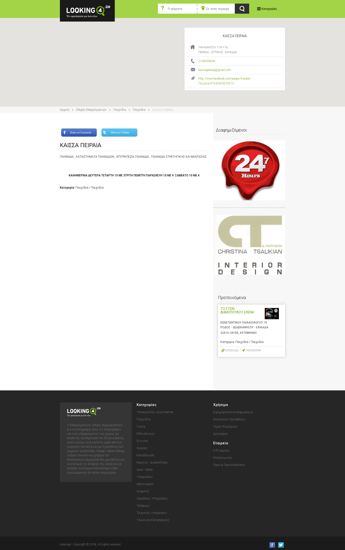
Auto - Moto (145, 469)
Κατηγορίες (269, 9)
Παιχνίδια (119, 109)
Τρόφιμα (143, 505)
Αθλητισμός (145, 484)
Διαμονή (143, 491)
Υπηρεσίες (145, 477)
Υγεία (141, 426)
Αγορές (142, 448)
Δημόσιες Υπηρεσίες (152, 498)
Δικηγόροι (220, 433)
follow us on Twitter (280, 545)
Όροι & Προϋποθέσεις (229, 465)
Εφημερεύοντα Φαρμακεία (233, 412)
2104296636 (206, 61)
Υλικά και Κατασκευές (153, 520)
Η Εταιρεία (221, 450)
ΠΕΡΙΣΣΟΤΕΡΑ (253, 350)
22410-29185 (229, 333)
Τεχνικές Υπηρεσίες (152, 513)
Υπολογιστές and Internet (155, 412)
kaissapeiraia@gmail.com (214, 70)
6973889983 (248, 333)
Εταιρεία (220, 443)
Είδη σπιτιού (146, 433)
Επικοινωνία (222, 457)
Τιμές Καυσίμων (225, 426)
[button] (172, 57)
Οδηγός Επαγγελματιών (91, 109)
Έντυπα (142, 441)
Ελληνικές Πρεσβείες (229, 419)
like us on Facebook (270, 545)
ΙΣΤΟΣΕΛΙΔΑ (231, 350)
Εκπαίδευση (145, 455)
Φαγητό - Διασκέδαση (152, 462)
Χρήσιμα (220, 405)
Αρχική (64, 109)
